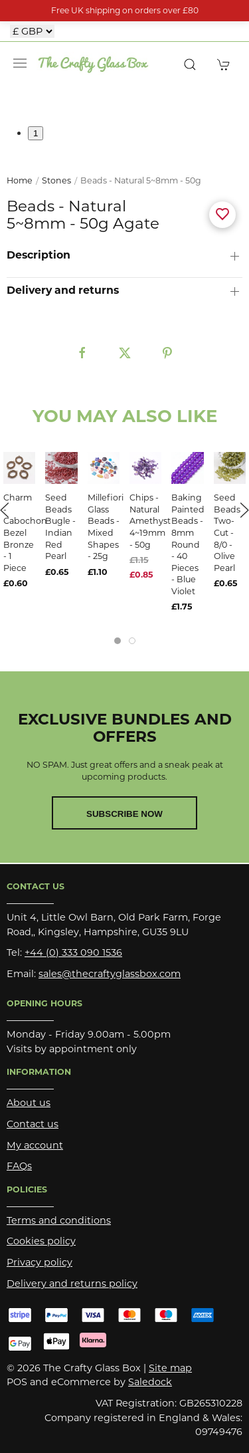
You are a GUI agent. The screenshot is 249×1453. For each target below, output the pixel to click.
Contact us (32, 1124)
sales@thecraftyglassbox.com (110, 974)
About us (28, 1103)
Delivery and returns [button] (63, 290)
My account (35, 1145)
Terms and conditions (59, 1220)
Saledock (150, 1382)
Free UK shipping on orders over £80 (125, 10)
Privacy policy (39, 1262)
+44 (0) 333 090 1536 (73, 952)
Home (20, 180)
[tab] (117, 640)
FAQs (19, 1166)
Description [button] (38, 255)
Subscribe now (124, 814)
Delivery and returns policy (72, 1283)
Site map (170, 1368)
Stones (56, 180)
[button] (20, 63)
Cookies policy (41, 1241)
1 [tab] (35, 133)
